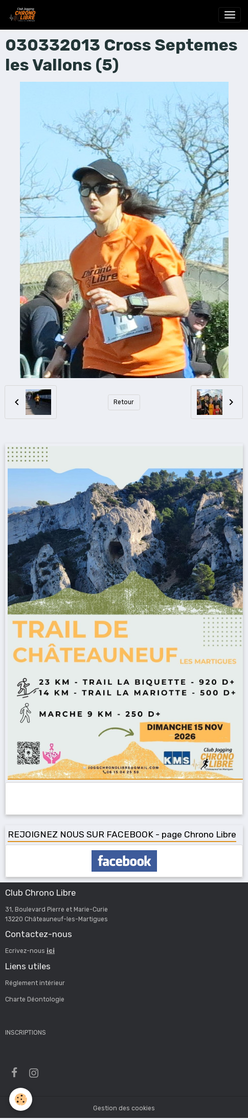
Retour (124, 402)
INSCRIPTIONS (25, 1032)
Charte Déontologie (34, 999)
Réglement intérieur (35, 983)
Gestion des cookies (124, 1108)
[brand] (23, 14)
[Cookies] (20, 1099)
